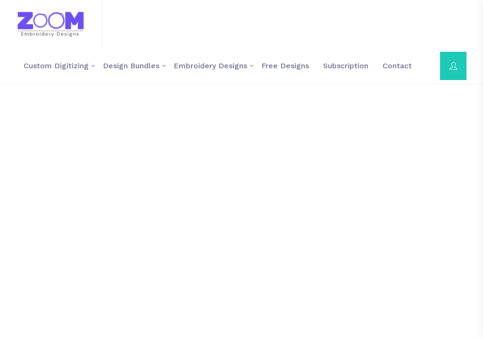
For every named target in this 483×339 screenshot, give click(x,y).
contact (397, 65)
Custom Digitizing (56, 65)
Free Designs (285, 65)
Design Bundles (131, 65)
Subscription (345, 65)
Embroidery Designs (210, 65)
